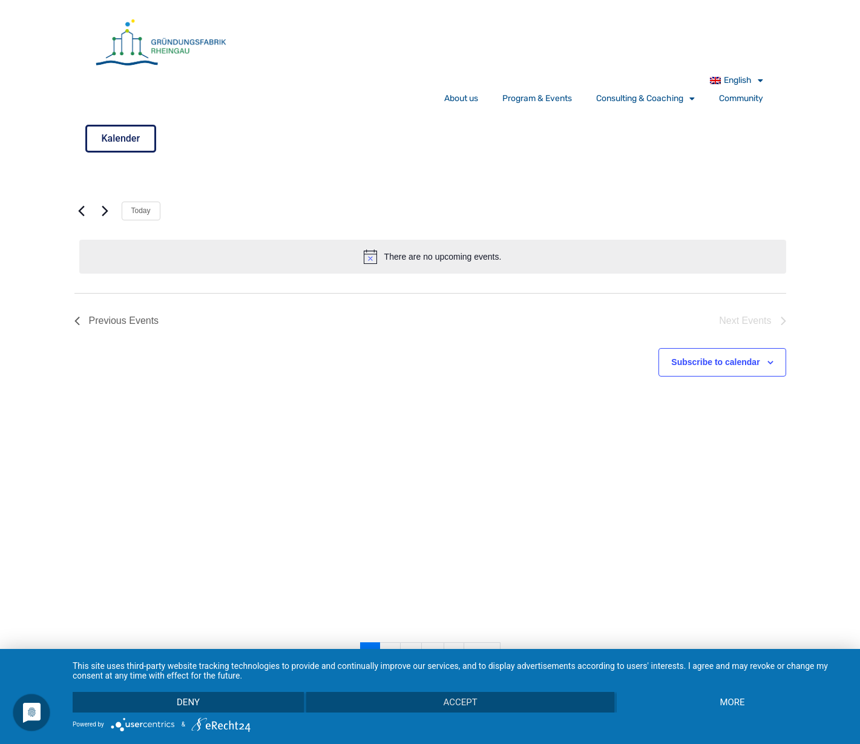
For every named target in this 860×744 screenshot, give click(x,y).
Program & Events (537, 98)
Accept (460, 702)
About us (461, 98)
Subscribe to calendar (715, 362)
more (732, 702)
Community (741, 98)
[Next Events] (105, 211)
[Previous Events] (81, 211)
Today (141, 210)
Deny (188, 702)
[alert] (432, 257)
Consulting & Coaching (645, 98)
